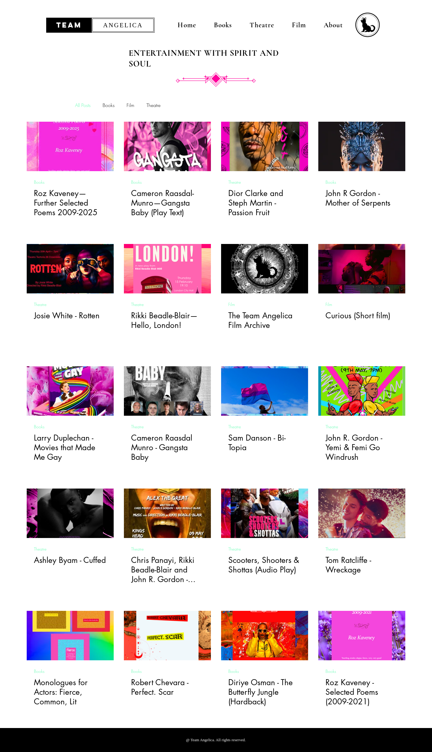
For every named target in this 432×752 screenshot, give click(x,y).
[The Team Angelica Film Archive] (264, 268)
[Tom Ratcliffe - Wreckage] (361, 513)
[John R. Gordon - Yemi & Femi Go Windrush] (361, 391)
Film (130, 105)
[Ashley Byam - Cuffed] (70, 513)
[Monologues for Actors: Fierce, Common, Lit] (70, 635)
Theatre (153, 105)
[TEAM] (69, 25)
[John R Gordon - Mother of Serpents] (361, 146)
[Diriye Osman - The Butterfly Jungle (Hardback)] (264, 635)
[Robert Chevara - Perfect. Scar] (167, 635)
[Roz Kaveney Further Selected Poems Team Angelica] (70, 146)
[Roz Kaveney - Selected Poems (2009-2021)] (361, 635)
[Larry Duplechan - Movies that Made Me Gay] (70, 391)
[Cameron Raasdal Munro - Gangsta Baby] (167, 391)
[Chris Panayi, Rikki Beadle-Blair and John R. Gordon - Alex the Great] (167, 513)
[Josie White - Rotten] (70, 268)
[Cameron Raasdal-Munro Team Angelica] (167, 146)
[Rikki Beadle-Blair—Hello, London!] (167, 268)
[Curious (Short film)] (361, 268)
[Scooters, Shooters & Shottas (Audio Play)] (264, 513)
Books (109, 105)
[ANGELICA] (123, 25)
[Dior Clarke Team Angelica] (264, 146)
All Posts (83, 105)
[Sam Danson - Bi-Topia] (264, 391)
